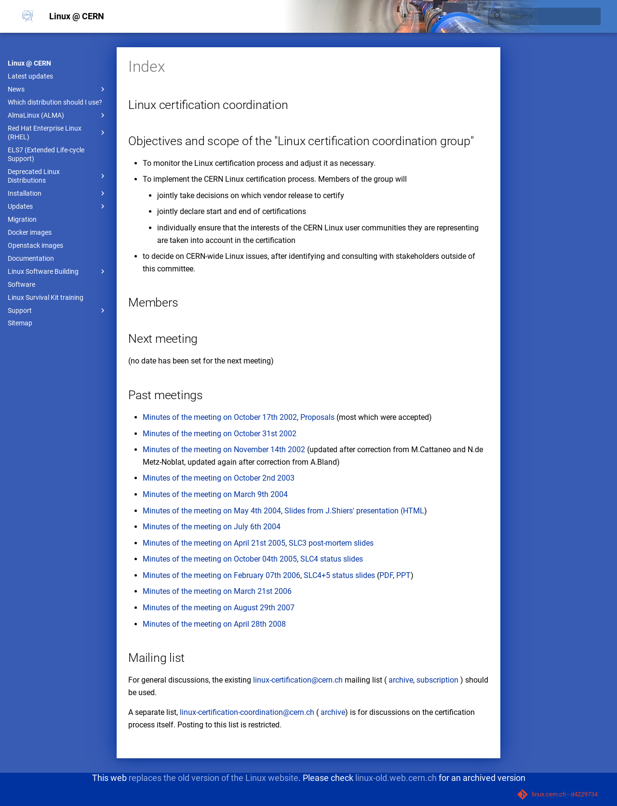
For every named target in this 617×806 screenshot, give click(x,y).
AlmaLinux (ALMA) (57, 115)
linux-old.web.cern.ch (396, 778)
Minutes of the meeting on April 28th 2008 (214, 624)
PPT (403, 575)
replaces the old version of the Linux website (213, 778)
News (57, 89)
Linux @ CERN (29, 63)
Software (21, 284)
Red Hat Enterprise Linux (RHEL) (57, 132)
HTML (413, 510)
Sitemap (20, 323)
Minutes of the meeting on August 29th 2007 (219, 607)
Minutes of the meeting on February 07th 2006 (221, 575)
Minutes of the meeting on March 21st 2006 (217, 591)
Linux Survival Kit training (45, 297)
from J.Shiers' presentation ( (354, 510)
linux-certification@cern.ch (298, 680)
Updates (57, 206)
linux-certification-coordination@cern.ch (247, 712)
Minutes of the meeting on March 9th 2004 (215, 494)
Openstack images (35, 245)
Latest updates (30, 76)
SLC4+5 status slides (339, 575)
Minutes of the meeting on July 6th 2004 (212, 526)
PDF (386, 575)
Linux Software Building (57, 271)
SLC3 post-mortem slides (331, 543)
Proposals (317, 417)
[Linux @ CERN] (28, 16)
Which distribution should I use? (55, 102)
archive (401, 680)
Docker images (30, 232)
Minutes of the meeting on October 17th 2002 (220, 417)
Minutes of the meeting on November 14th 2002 (224, 449)
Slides (294, 510)
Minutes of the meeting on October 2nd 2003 (219, 478)
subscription (437, 680)
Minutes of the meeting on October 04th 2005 (220, 559)
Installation (57, 193)
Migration (22, 219)
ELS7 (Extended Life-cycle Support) (46, 154)
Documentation (31, 258)
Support (57, 310)
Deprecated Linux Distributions (57, 176)
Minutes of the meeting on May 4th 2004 (212, 510)
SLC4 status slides (331, 559)
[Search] (544, 16)
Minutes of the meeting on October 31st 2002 (219, 433)
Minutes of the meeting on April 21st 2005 (214, 543)
